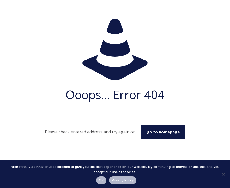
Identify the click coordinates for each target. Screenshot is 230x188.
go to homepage (163, 131)
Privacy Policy (123, 180)
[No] (223, 174)
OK (101, 180)
